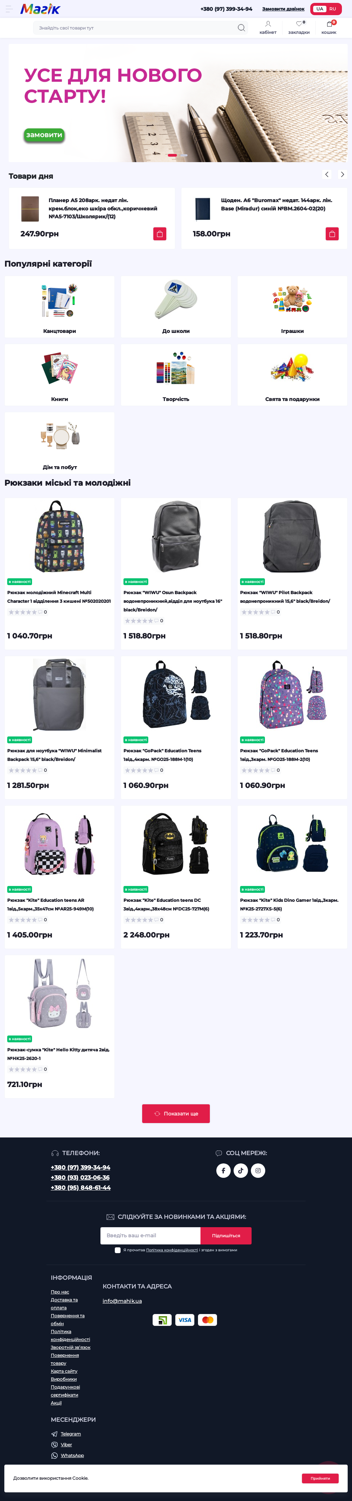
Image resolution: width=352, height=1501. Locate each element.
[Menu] (9, 9)
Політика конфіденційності (172, 1250)
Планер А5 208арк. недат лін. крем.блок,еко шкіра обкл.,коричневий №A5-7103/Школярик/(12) (103, 208)
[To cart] (159, 233)
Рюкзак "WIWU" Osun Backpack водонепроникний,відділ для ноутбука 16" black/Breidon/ (172, 601)
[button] (172, 155)
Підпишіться (226, 1235)
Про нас (60, 1292)
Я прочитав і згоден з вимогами (180, 1250)
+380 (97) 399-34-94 (80, 1167)
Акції (56, 1403)
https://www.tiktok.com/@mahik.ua (240, 1170)
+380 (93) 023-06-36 (80, 1177)
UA (319, 9)
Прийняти (320, 1478)
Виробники (64, 1379)
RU (332, 9)
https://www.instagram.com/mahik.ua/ (258, 1170)
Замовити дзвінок (283, 9)
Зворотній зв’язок (70, 1347)
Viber (66, 1444)
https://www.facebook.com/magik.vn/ (223, 1170)
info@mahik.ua (122, 1301)
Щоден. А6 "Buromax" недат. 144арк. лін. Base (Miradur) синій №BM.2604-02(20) (276, 204)
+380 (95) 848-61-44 (80, 1187)
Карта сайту (64, 1371)
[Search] (241, 28)
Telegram (71, 1434)
